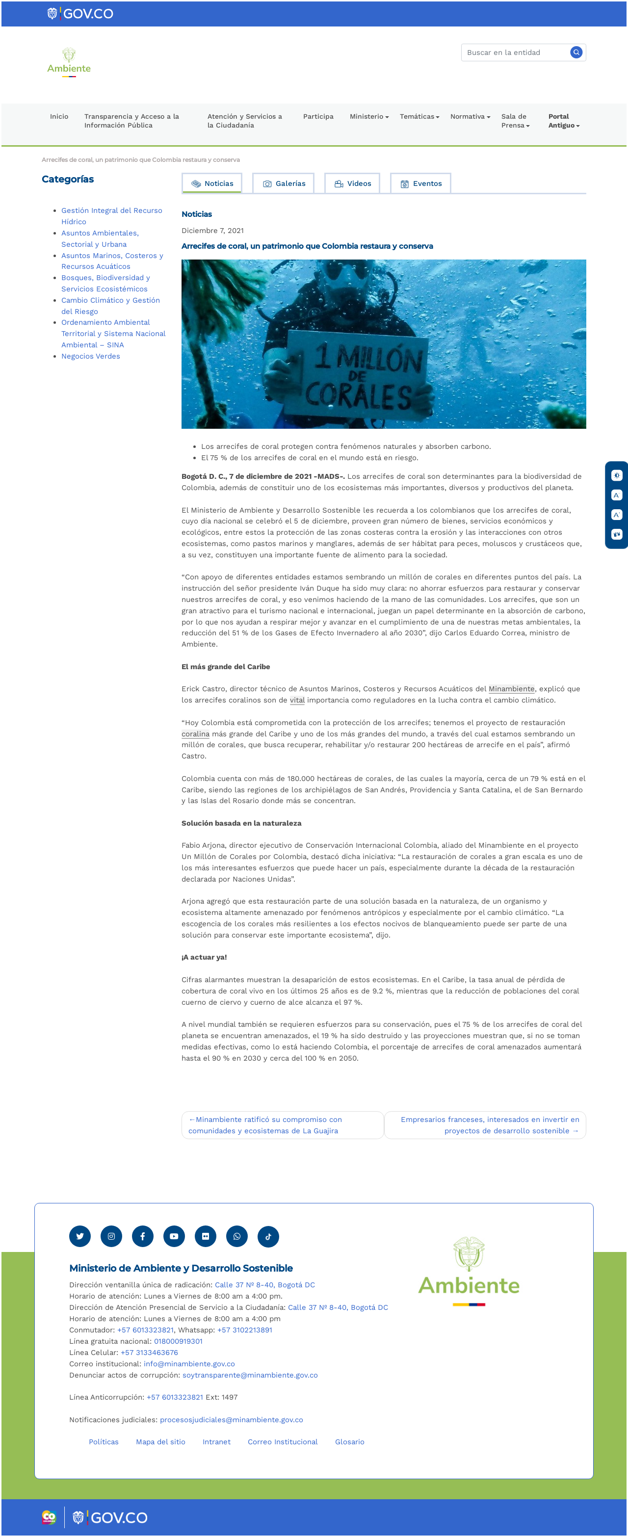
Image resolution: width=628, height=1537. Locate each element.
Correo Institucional (283, 1441)
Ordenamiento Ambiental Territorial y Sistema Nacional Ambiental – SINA (113, 333)
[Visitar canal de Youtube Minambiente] (174, 1236)
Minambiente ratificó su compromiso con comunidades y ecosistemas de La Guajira (265, 1125)
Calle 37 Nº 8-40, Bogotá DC (265, 1284)
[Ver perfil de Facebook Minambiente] (143, 1236)
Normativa (467, 116)
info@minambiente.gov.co (189, 1363)
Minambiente (512, 688)
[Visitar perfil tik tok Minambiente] (268, 1234)
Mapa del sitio (160, 1441)
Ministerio (366, 116)
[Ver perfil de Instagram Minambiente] (111, 1236)
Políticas (104, 1441)
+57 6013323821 (145, 1330)
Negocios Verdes (90, 356)
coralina (195, 733)
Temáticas (417, 116)
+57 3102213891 (244, 1330)
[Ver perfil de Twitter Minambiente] (80, 1236)
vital (297, 700)
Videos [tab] (352, 183)
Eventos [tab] (420, 183)
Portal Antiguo (562, 120)
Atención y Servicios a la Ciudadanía (245, 120)
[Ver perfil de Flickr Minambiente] (205, 1236)
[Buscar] (523, 52)
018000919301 (178, 1341)
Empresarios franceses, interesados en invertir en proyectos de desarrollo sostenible (490, 1125)
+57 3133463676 (149, 1352)
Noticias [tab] (212, 183)
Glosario (350, 1441)
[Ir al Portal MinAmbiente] (69, 61)
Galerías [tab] (284, 183)
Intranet (217, 1441)
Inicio (59, 116)
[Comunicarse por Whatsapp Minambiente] (237, 1236)
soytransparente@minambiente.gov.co (250, 1375)
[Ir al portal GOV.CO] (81, 13)
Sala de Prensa (513, 120)
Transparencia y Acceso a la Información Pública (131, 120)
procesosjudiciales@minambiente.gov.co (231, 1419)
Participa (318, 116)
